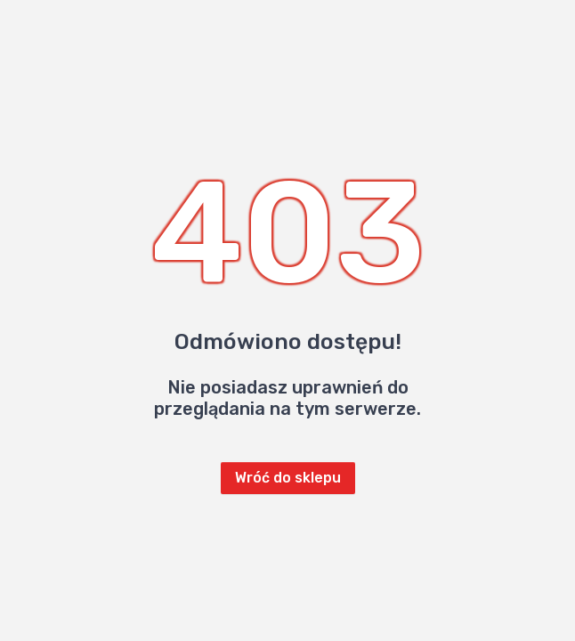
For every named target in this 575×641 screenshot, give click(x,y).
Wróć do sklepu (288, 477)
